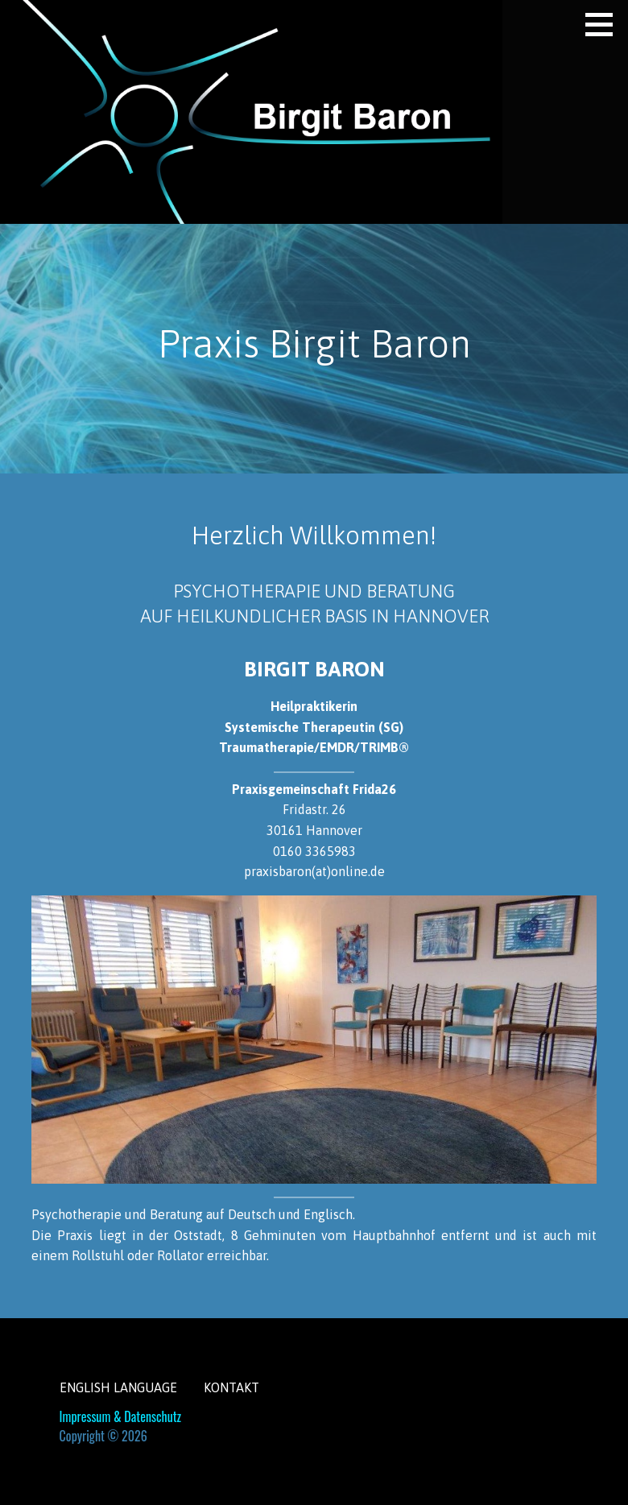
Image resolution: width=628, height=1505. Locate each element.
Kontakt (231, 1387)
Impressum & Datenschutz (121, 1416)
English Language (118, 1387)
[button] (604, 24)
